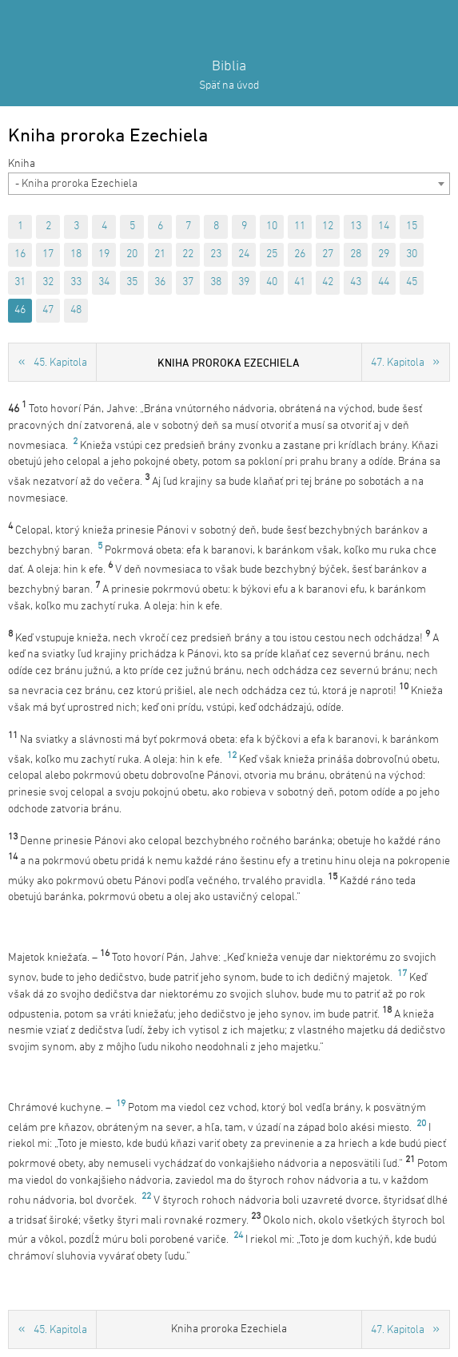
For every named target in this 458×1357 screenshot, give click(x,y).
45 (411, 282)
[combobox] (229, 184)
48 (76, 310)
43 (355, 282)
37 (187, 282)
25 (271, 254)
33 (76, 282)
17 (48, 254)
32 (48, 282)
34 (104, 282)
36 (159, 282)
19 (104, 254)
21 (159, 254)
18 (76, 254)
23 (215, 254)
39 (243, 282)
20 (131, 254)
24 (243, 254)
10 (271, 226)
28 (355, 254)
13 (355, 226)
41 (299, 282)
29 (383, 254)
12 (327, 226)
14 (383, 226)
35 (131, 282)
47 (48, 310)
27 (327, 254)
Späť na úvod (229, 86)
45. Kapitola (60, 363)
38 (215, 282)
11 (299, 226)
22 (187, 254)
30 (411, 254)
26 (299, 254)
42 (327, 282)
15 (411, 226)
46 (20, 310)
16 (20, 254)
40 (271, 282)
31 (20, 282)
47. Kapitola (397, 363)
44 (383, 282)
